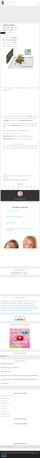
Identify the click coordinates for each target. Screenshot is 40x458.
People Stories (32, 305)
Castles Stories (26, 301)
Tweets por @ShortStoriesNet (7, 446)
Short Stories (20, 199)
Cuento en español (21, 144)
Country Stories (4, 303)
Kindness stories (14, 175)
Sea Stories (17, 308)
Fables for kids (4, 401)
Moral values (3, 408)
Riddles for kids (4, 411)
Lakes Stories (11, 305)
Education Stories (12, 303)
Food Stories (20, 303)
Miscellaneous (4, 406)
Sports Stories (24, 308)
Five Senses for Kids (5, 403)
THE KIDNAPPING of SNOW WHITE (9, 367)
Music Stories (25, 305)
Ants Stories (13, 301)
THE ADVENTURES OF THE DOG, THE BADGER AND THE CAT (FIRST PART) (19, 379)
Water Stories (22, 310)
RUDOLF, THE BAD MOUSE (7, 363)
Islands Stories (4, 305)
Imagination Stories (28, 303)
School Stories (6, 179)
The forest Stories (5, 310)
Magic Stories (18, 305)
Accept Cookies (4, 456)
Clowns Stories (34, 301)
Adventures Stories (5, 301)
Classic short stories (5, 398)
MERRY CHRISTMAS (5, 371)
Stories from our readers (14, 179)
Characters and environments (7, 396)
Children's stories (6, 175)
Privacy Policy (3, 454)
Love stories (21, 175)
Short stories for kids (28, 175)
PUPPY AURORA (5, 383)
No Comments (6, 177)
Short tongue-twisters (5, 416)
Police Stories (4, 308)
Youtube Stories (29, 310)
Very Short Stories (23, 179)
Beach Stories (19, 301)
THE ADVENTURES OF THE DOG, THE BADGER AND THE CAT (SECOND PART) (19, 375)
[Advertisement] (20, 14)
